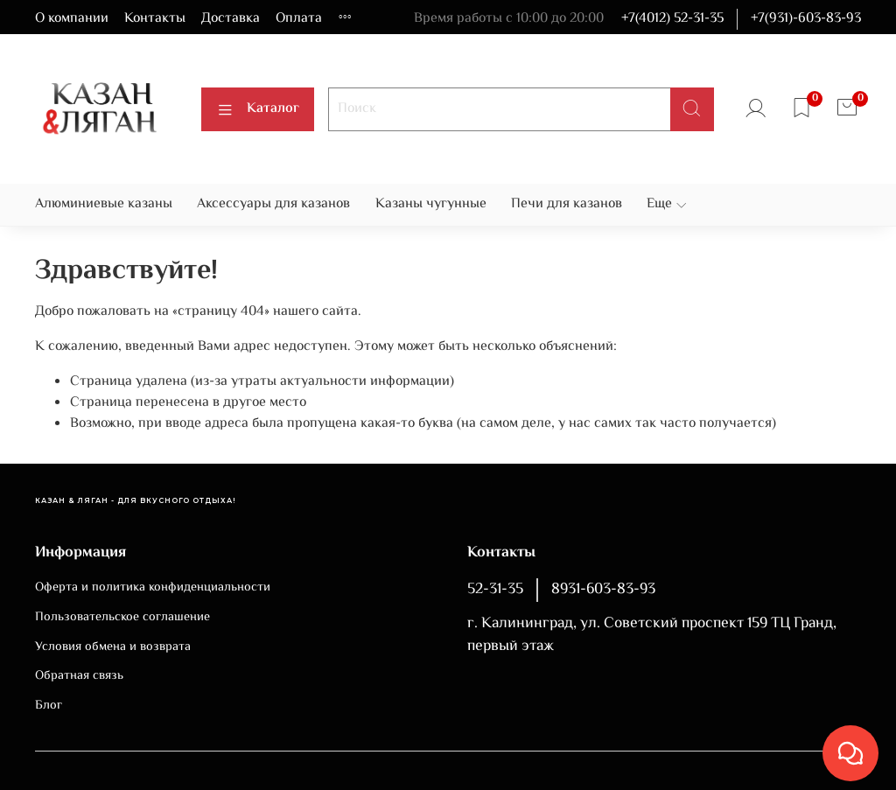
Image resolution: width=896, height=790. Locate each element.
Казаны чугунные (430, 204)
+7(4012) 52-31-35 (672, 19)
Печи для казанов (566, 204)
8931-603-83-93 (603, 589)
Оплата (299, 19)
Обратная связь (79, 676)
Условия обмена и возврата (113, 647)
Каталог (257, 109)
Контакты (155, 19)
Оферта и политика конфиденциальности (152, 588)
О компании (71, 19)
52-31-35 (495, 589)
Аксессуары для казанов (273, 204)
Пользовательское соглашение (122, 617)
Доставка (230, 19)
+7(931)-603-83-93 (806, 19)
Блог (48, 706)
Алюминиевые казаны (103, 204)
